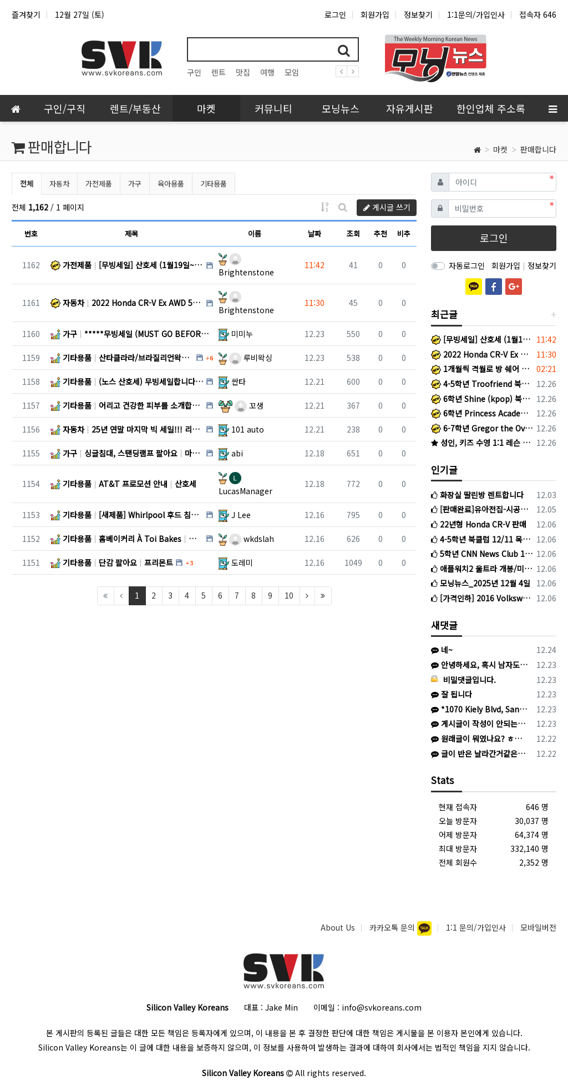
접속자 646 (537, 14)
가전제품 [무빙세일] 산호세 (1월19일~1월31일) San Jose (127, 264)
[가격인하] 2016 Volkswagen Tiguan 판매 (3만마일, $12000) (481, 598)
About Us (338, 927)
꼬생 (249, 405)
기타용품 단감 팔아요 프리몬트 (111, 562)
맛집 (243, 72)
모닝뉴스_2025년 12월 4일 (480, 583)
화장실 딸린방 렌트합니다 (477, 494)
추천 (380, 233)
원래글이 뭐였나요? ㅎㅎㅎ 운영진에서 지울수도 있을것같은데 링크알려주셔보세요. (480, 738)
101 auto (247, 429)
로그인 (335, 14)
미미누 (242, 333)
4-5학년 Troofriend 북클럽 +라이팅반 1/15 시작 (481, 383)
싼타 (238, 381)
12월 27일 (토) (79, 14)
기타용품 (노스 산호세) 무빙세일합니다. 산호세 (127, 381)
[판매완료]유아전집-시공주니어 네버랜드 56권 (481, 509)
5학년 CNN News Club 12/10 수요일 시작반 (481, 553)
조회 (353, 233)
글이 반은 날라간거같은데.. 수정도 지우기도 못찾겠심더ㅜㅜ (480, 753)
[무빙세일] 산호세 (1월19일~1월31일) (481, 339)
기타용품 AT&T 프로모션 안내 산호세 (123, 483)
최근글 (444, 314)
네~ (442, 649)
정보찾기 (418, 14)
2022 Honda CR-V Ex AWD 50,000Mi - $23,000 (481, 354)
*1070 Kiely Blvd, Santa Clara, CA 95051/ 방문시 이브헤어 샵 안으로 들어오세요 (480, 709)
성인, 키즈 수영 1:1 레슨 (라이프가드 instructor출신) (481, 442)
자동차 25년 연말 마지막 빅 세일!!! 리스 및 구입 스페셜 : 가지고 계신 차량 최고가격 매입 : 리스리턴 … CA (127, 429)
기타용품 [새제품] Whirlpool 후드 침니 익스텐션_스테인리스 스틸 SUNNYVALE (127, 514)
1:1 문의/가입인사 (476, 927)
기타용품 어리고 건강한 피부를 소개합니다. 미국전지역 (127, 405)
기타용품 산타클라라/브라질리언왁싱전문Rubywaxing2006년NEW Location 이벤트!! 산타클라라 (122, 357)
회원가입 (375, 14)
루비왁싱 (250, 357)
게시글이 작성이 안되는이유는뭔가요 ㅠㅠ (480, 723)
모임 (292, 72)
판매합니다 (538, 149)
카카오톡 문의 (393, 927)
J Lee (241, 514)
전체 (26, 183)
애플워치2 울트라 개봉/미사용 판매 (481, 568)
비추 (403, 233)
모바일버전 (538, 927)
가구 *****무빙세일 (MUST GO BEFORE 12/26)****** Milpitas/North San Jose (131, 333)
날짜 (314, 233)
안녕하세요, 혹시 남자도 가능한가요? (480, 664)
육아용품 (171, 183)
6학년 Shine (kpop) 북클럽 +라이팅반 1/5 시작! (481, 398)
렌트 (218, 72)
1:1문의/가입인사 (476, 14)
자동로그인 (467, 265)
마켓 (500, 149)
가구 (134, 183)
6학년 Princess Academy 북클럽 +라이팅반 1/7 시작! (481, 413)
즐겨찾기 (26, 14)
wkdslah (251, 538)
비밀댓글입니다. (463, 679)
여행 (267, 72)
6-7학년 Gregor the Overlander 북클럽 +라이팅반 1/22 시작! (481, 428)
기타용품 (213, 183)
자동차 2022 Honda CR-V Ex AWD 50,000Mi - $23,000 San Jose (127, 302)
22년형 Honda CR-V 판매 (478, 524)
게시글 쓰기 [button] (386, 207)
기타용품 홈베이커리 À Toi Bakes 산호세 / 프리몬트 (127, 538)
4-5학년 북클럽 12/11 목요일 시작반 (481, 539)
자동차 (59, 183)
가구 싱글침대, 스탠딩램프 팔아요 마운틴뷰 (127, 453)
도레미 (242, 562)
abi (237, 453)
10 (289, 595)
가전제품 (98, 183)
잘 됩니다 (451, 694)
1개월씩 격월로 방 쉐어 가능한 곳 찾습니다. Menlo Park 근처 (481, 368)
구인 (194, 72)
